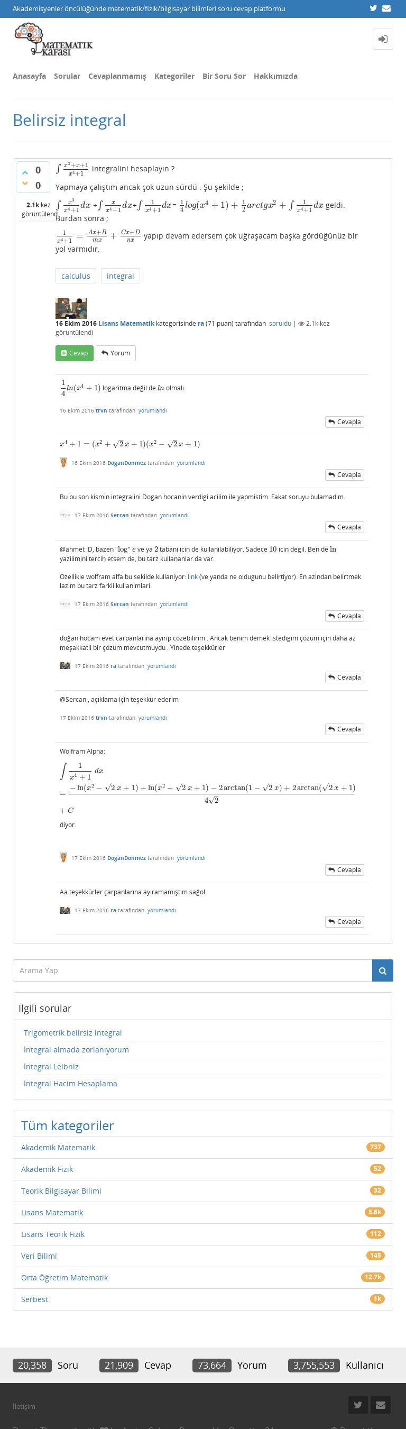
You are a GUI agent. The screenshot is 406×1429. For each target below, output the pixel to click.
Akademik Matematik (58, 1147)
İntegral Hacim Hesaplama (70, 1083)
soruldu (280, 323)
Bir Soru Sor (224, 76)
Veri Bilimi (39, 1256)
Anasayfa (29, 76)
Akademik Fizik (47, 1169)
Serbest (34, 1299)
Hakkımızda (276, 76)
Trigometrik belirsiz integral (73, 1033)
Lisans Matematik (126, 323)
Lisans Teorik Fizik (53, 1234)
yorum (120, 353)
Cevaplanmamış (117, 76)
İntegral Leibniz (51, 1066)
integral (120, 276)
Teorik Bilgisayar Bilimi (61, 1191)
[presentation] (73, 168)
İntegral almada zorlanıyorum (76, 1050)
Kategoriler (174, 76)
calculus (75, 276)
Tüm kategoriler (67, 1125)
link (193, 576)
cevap (78, 353)
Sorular (67, 76)
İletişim (24, 1406)
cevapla (349, 421)
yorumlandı (153, 410)
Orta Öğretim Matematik (64, 1277)
